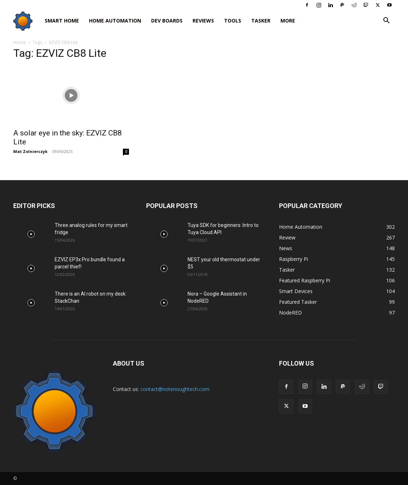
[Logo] (26, 21)
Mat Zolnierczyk (30, 151)
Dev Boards (167, 20)
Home (19, 42)
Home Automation (115, 20)
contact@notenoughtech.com (174, 389)
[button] (386, 21)
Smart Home (62, 20)
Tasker (260, 20)
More (287, 20)
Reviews (203, 20)
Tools (232, 20)
